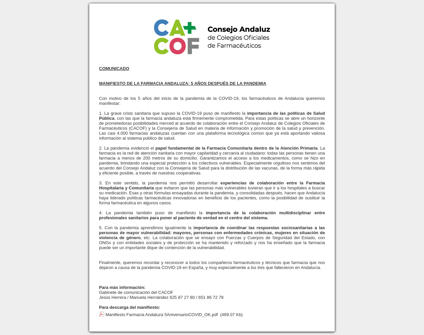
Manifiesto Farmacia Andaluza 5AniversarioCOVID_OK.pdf (162, 314)
